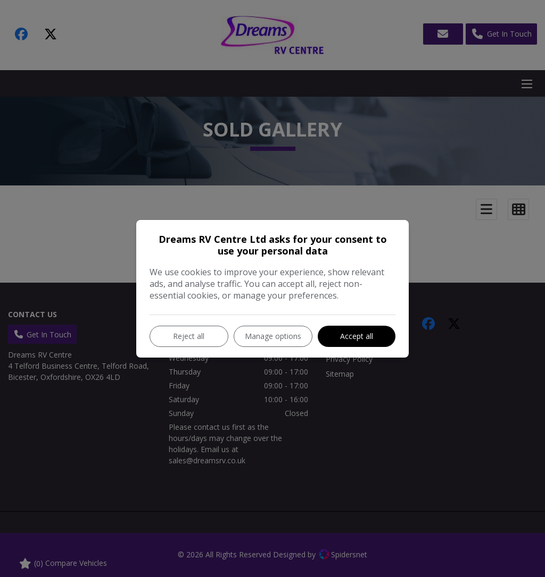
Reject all (188, 336)
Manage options (273, 336)
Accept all (356, 336)
